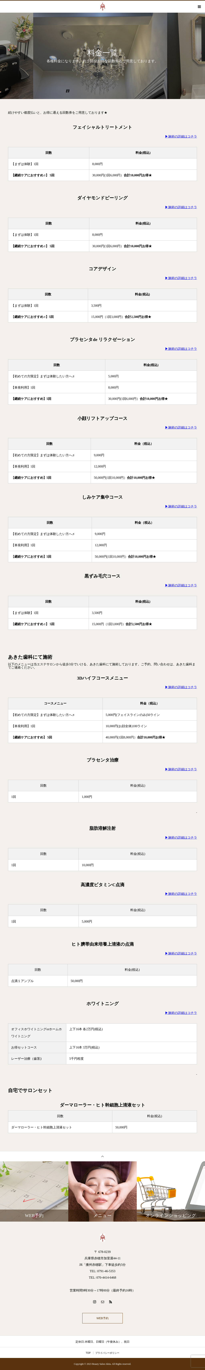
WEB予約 (102, 1318)
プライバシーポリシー (107, 1353)
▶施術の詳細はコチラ (181, 136)
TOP (88, 1353)
